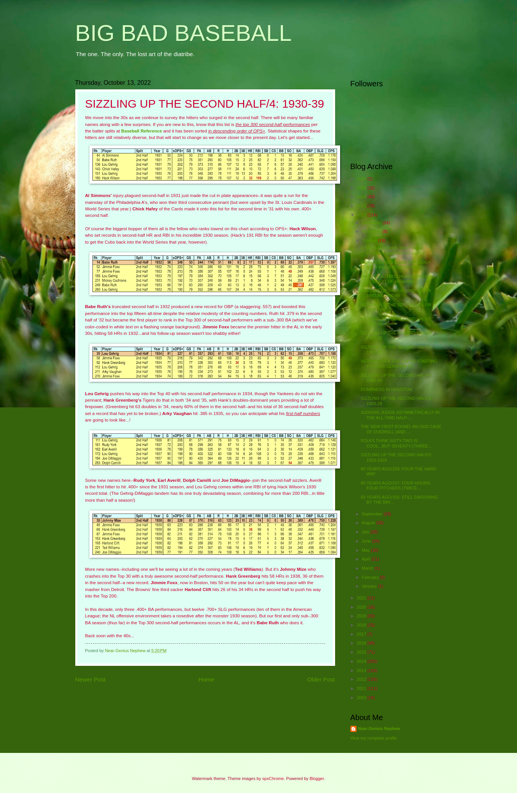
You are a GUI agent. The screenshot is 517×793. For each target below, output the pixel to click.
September (373, 514)
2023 (362, 205)
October (370, 240)
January (370, 586)
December (372, 222)
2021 (362, 598)
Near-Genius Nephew (379, 728)
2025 (362, 188)
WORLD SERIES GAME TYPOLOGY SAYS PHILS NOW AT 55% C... (396, 265)
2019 (362, 616)
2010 (362, 697)
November (372, 231)
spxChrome (273, 778)
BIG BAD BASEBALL (183, 33)
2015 (362, 652)
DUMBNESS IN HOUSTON (386, 389)
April (366, 559)
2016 (362, 643)
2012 (362, 679)
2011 (362, 688)
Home (206, 679)
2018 (362, 625)
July (366, 532)
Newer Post (90, 679)
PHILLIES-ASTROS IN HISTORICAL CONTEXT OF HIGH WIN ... (395, 279)
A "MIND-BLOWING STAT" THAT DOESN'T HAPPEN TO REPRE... (395, 250)
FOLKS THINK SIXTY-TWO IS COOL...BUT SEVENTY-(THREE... (396, 443)
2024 (362, 196)
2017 (362, 634)
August (369, 522)
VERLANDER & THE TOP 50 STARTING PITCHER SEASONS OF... (399, 363)
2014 (362, 661)
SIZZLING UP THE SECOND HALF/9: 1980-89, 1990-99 (396, 293)
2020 (362, 607)
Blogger (317, 778)
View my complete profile (373, 738)
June (367, 541)
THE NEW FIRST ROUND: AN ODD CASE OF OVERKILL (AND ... (401, 429)
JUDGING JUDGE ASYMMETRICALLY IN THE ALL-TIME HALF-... (400, 415)
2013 (362, 670)
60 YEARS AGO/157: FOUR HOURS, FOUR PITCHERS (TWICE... (396, 485)
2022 (362, 215)
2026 (362, 178)
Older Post (321, 679)
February (371, 577)
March (368, 568)
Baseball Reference (141, 131)
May (366, 550)
